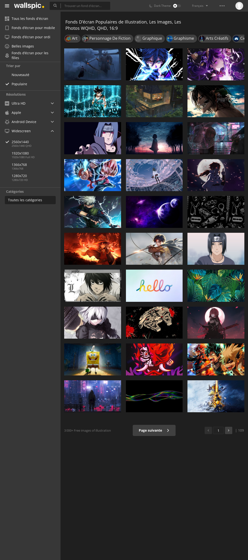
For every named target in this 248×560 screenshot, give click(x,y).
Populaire (19, 84)
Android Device (20, 121)
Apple (13, 112)
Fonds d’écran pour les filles (26, 55)
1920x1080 (20, 153)
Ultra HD (15, 103)
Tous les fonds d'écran (26, 18)
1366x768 (19, 164)
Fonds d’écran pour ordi (27, 37)
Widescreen (18, 131)
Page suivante (154, 430)
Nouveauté (20, 74)
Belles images (19, 46)
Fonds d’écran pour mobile (30, 27)
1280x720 (19, 176)
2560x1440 (36, 142)
